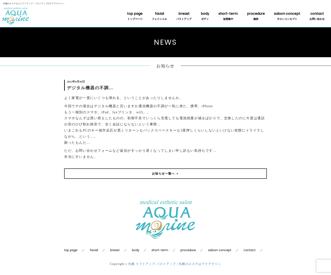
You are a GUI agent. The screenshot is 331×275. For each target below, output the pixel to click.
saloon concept (287, 16)
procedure (256, 16)
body (205, 16)
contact (317, 16)
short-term (228, 16)
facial (159, 16)
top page (134, 16)
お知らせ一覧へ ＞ (165, 173)
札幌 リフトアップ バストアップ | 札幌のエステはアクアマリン (174, 264)
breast (183, 16)
